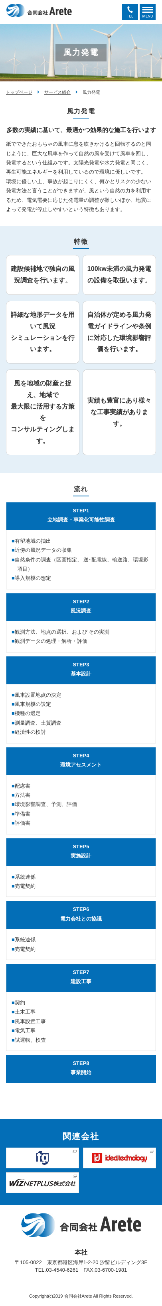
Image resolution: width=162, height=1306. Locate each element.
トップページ (19, 92)
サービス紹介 (57, 92)
